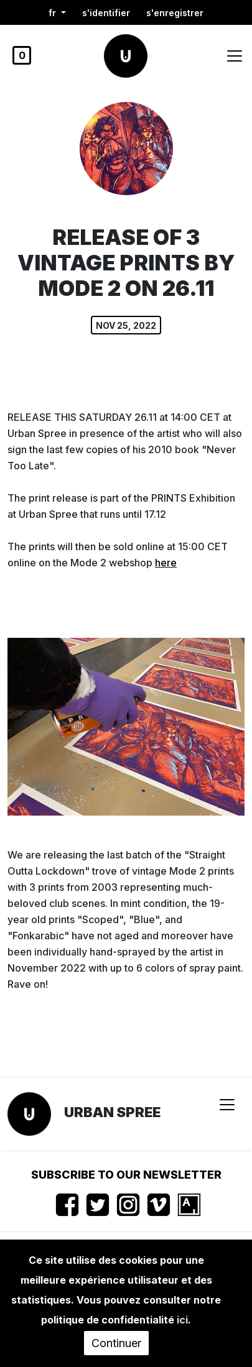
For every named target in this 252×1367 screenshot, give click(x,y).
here (166, 562)
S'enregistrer (174, 12)
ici (182, 1320)
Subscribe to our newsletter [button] (126, 1174)
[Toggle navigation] (234, 56)
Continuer (116, 1343)
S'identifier (106, 12)
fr (53, 12)
